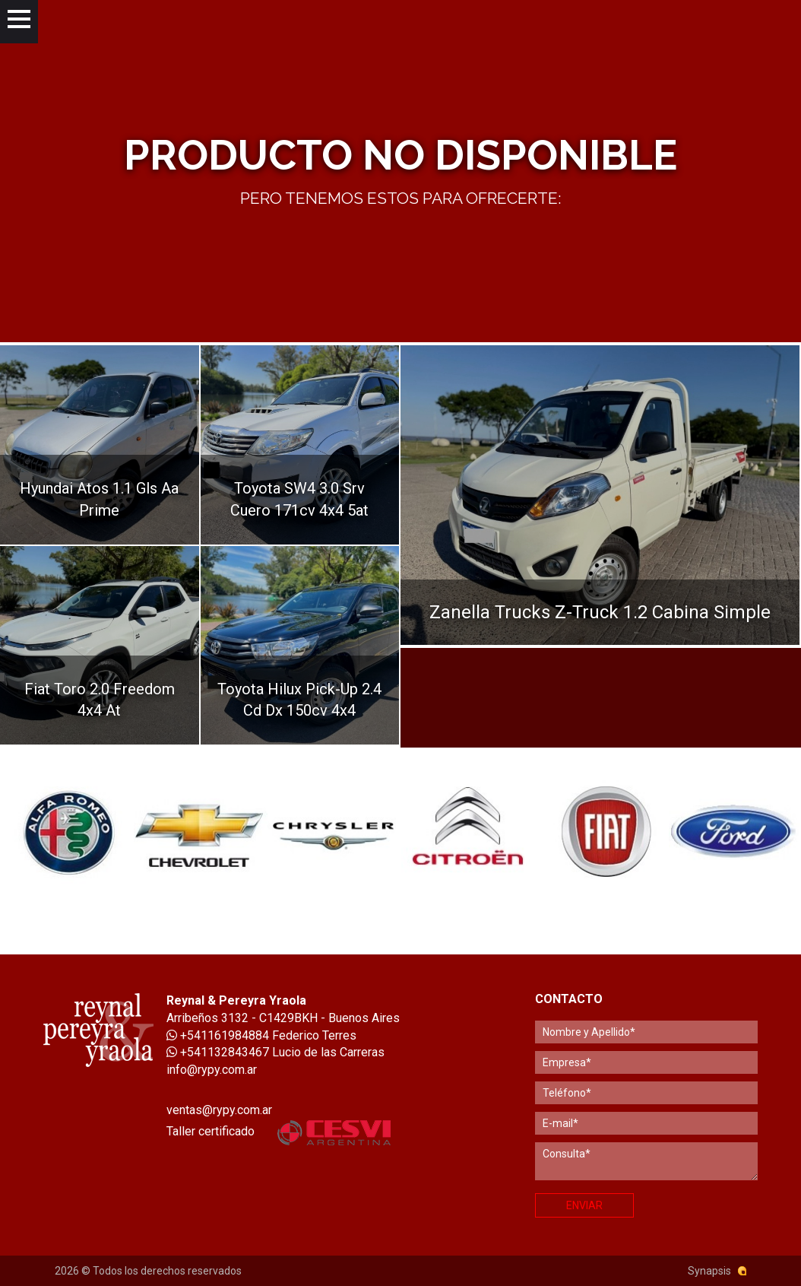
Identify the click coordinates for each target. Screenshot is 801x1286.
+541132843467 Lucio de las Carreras (275, 1052)
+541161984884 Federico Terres (261, 1035)
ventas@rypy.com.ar (219, 1110)
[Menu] (19, 21)
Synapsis (709, 1270)
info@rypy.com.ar (211, 1069)
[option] (67, 832)
